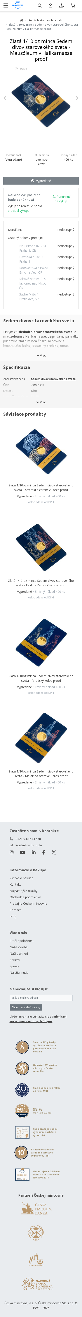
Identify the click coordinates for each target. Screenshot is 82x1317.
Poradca (15, 910)
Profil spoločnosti (22, 941)
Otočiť (21, 71)
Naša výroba (19, 947)
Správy (14, 966)
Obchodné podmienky (25, 897)
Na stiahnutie (19, 972)
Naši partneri (19, 953)
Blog (13, 916)
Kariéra (15, 960)
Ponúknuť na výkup (61, 198)
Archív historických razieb (45, 20)
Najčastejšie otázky (23, 891)
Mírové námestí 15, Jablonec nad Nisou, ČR (33, 283)
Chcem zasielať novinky (26, 1007)
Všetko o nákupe (21, 878)
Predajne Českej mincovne (28, 903)
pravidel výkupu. (19, 210)
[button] (9, 98)
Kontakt (15, 884)
